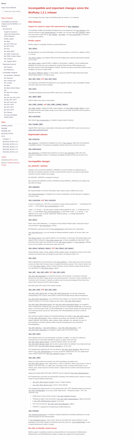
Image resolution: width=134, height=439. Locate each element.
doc (2, 136)
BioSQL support (9, 39)
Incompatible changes (9, 72)
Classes (8, 7)
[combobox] (12, 11)
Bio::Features (8, 67)
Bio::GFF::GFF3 (9, 110)
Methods (13, 7)
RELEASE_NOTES (7, 133)
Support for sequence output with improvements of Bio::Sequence (12, 34)
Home (3, 3)
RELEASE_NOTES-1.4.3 (10, 149)
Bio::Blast (7, 41)
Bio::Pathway (8, 112)
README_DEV (6, 131)
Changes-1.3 (7, 139)
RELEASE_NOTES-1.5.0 (10, 152)
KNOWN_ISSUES (6, 125)
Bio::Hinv (7, 48)
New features (7, 29)
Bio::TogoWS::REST (10, 61)
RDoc (11, 160)
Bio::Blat (6, 95)
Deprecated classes (9, 64)
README (4, 128)
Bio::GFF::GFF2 (9, 107)
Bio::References (9, 69)
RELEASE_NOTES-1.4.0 (10, 141)
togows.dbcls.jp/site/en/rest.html (38, 130)
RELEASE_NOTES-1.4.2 (10, 147)
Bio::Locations (8, 59)
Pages (3, 7)
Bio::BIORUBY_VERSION (12, 75)
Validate (3, 157)
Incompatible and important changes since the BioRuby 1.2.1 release (11, 24)
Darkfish (10, 162)
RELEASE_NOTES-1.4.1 (10, 144)
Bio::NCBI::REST (9, 51)
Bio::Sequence (8, 78)
